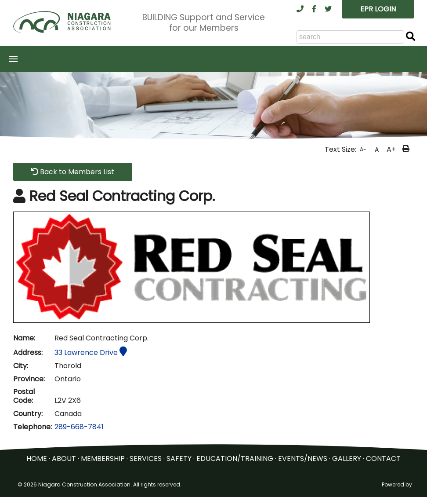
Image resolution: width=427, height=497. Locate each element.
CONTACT (383, 458)
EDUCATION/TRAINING (234, 458)
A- (363, 149)
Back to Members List (72, 172)
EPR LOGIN (378, 9)
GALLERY (346, 458)
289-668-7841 (79, 427)
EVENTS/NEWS (302, 458)
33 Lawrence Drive (90, 352)
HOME (36, 458)
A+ (391, 149)
